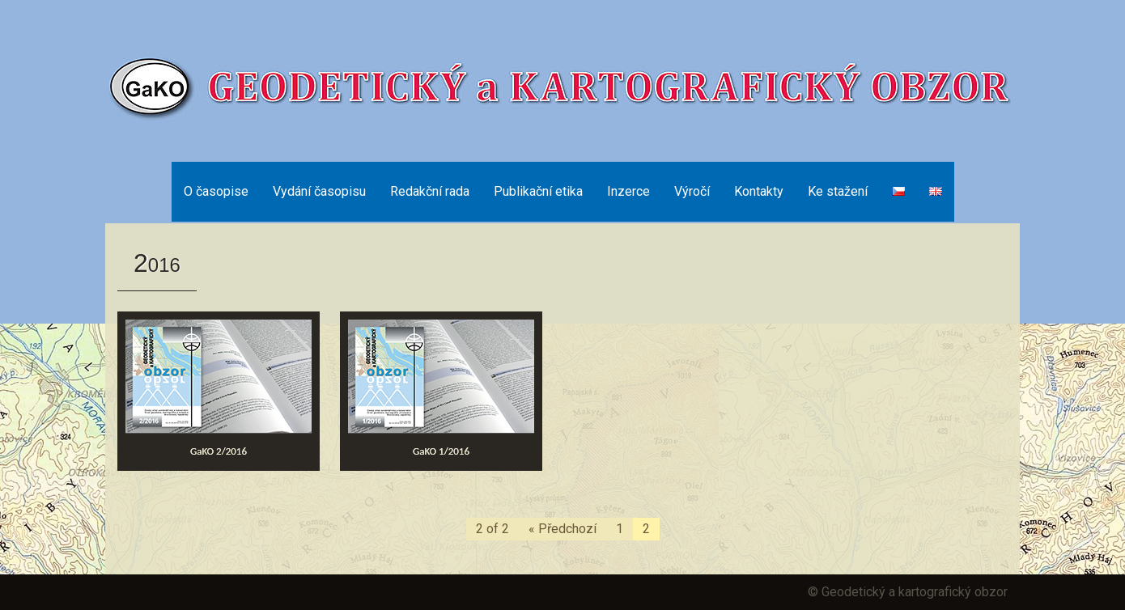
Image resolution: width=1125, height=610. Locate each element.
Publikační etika (538, 191)
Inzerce (628, 191)
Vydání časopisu (319, 191)
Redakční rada (429, 191)
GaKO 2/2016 (218, 451)
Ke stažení (838, 191)
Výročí (692, 191)
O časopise (216, 191)
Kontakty (758, 191)
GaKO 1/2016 (441, 451)
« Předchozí (562, 528)
